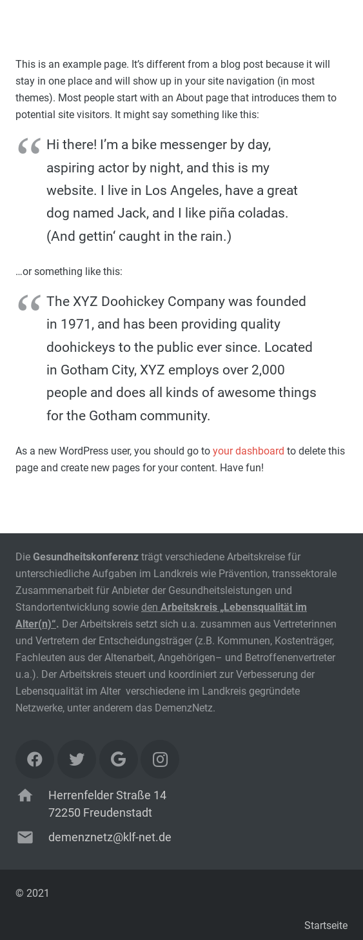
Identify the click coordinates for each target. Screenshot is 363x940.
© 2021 (32, 893)
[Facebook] (34, 759)
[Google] (118, 759)
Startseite (326, 925)
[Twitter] (76, 759)
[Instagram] (160, 759)
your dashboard (248, 451)
